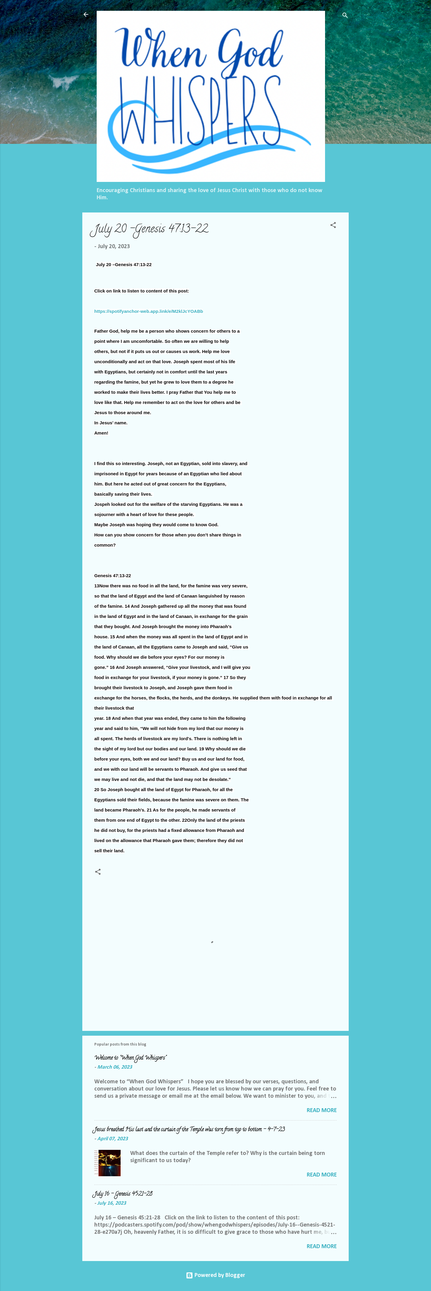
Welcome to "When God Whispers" (130, 1058)
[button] (333, 226)
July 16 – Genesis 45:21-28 (123, 1194)
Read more (322, 1111)
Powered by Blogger (215, 1275)
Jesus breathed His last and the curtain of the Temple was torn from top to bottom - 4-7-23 (189, 1130)
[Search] (345, 16)
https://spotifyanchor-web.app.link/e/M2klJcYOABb (148, 311)
